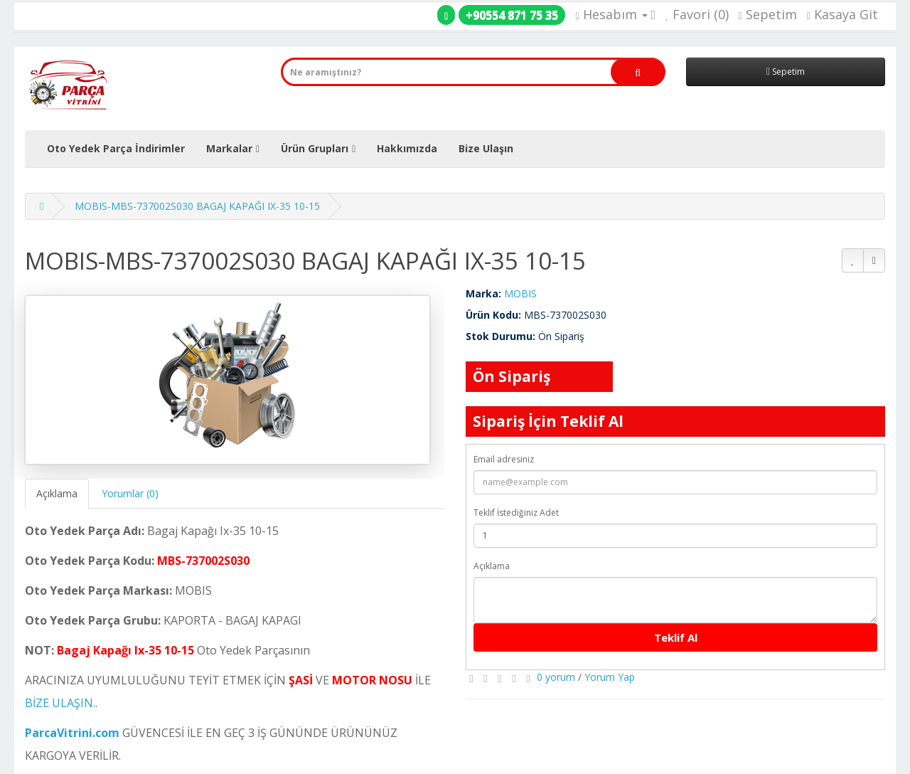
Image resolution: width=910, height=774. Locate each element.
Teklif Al (675, 637)
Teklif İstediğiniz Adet (516, 513)
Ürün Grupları (314, 148)
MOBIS (520, 293)
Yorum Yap (609, 677)
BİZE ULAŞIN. (60, 703)
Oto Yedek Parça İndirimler (116, 148)
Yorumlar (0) (130, 493)
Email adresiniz (503, 459)
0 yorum (556, 677)
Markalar (229, 148)
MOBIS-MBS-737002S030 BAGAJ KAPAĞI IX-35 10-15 (197, 206)
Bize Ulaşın (486, 148)
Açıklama (56, 493)
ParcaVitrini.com (72, 733)
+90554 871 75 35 (512, 15)
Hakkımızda (407, 148)
